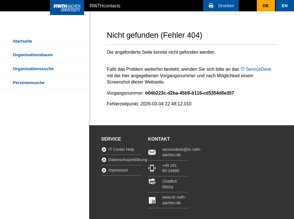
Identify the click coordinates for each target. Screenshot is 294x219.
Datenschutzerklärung (125, 159)
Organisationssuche (33, 68)
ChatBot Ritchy (169, 184)
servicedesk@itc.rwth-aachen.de (175, 152)
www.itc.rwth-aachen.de (173, 200)
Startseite (22, 41)
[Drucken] (221, 5)
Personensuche (29, 82)
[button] (221, 5)
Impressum (118, 170)
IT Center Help (121, 149)
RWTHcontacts (105, 5)
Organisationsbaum (33, 54)
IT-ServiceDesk (255, 69)
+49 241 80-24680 (170, 168)
